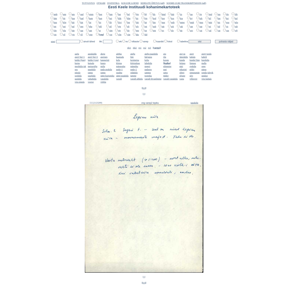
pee (81, 26)
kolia (147, 60)
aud (81, 14)
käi (73, 22)
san (90, 30)
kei (110, 18)
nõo (236, 22)
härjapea (148, 57)
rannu (102, 72)
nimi (53, 41)
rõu (64, 30)
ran (191, 26)
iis (181, 14)
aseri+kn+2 (93, 57)
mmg (182, 22)
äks (137, 34)
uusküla (78, 79)
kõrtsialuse (135, 63)
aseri (192, 54)
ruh (236, 26)
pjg (119, 26)
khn (128, 18)
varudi (119, 79)
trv (163, 30)
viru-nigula (79, 82)
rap (200, 26)
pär (163, 26)
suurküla (91, 75)
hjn (137, 14)
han (110, 14)
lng (128, 22)
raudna (119, 72)
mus (201, 22)
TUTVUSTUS (88, 3)
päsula (77, 72)
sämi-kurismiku (107, 75)
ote (55, 26)
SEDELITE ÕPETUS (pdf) (153, 3)
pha (90, 26)
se (100, 30)
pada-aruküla (106, 69)
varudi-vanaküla (170, 79)
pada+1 (119, 69)
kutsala (91, 63)
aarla (77, 54)
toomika (148, 75)
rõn (55, 30)
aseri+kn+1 (80, 57)
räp (73, 30)
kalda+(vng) (93, 60)
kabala (192, 57)
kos (172, 18)
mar (163, 22)
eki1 (129, 48)
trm (154, 30)
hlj (146, 14)
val (210, 30)
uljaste (182, 75)
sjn (119, 30)
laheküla (148, 63)
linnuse (193, 63)
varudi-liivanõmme (153, 79)
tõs (172, 30)
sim (110, 30)
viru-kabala (206, 79)
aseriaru (103, 57)
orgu (203, 66)
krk (200, 18)
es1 (139, 48)
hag (100, 14)
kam (91, 18)
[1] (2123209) (96, 103)
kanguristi (104, 60)
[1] (144, 94)
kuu (55, 22)
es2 (144, 48)
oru (76, 69)
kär (81, 22)
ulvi (191, 75)
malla (203, 63)
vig (55, 34)
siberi (181, 72)
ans (73, 14)
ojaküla (193, 66)
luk (137, 22)
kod (154, 18)
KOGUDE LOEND (130, 3)
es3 (149, 48)
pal (73, 26)
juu (219, 14)
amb (55, 14)
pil (110, 26)
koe (163, 18)
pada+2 (133, 69)
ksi (227, 18)
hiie (132, 57)
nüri (181, 66)
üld (146, 34)
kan (100, 18)
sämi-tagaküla (122, 75)
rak (181, 26)
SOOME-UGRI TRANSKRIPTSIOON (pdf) (186, 3)
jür (64, 18)
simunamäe (195, 72)
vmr (91, 34)
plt (128, 26)
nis (219, 22)
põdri (192, 69)
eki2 (135, 48)
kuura (102, 63)
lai (90, 22)
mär (210, 22)
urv (191, 30)
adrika (119, 54)
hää (172, 14)
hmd (163, 14)
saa (81, 30)
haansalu (120, 57)
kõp (64, 22)
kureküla (205, 60)
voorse (91, 82)
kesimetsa (134, 60)
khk (119, 18)
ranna (90, 72)
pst (146, 26)
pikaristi (183, 69)
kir (137, 18)
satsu (165, 72)
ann (64, 14)
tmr (137, 30)
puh (154, 26)
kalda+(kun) (80, 60)
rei (210, 26)
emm (91, 14)
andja (132, 54)
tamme (133, 75)
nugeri (147, 66)
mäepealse (120, 66)
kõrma (119, 63)
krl (210, 18)
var (219, 30)
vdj (236, 30)
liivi (120, 22)
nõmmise (167, 66)
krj (191, 18)
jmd (210, 14)
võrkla (103, 82)
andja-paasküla (151, 54)
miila (102, 66)
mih (172, 22)
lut (146, 22)
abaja (102, 54)
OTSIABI (101, 3)
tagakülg (194, 103)
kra (181, 18)
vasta (181, 79)
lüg (154, 22)
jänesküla (183, 57)
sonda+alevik (207, 72)
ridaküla (134, 72)
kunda (182, 60)
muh (192, 22)
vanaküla (104, 79)
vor (110, 34)
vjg (73, 34)
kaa (73, 18)
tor (146, 30)
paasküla (92, 69)
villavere (193, 79)
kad (81, 18)
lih (110, 22)
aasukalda (92, 54)
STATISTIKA (113, 3)
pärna (203, 69)
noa (227, 22)
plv (137, 26)
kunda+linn (195, 60)
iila (164, 57)
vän (128, 34)
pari (165, 69)
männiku (134, 66)
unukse (204, 75)
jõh (236, 14)
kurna (77, 63)
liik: (101, 41)
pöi (172, 26)
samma (148, 72)
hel (128, 14)
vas (227, 30)
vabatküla (92, 79)
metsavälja (92, 66)
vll (81, 34)
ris (227, 26)
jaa (191, 14)
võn (119, 34)
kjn (146, 18)
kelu (118, 60)
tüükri (166, 75)
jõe (227, 14)
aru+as (182, 54)
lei (100, 22)
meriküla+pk (80, 66)
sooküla (78, 75)
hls (154, 14)
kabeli (204, 57)
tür (181, 30)
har (119, 14)
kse (219, 18)
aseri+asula (206, 54)
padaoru (148, 69)
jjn (200, 14)
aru (164, 54)
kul (236, 18)
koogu (166, 60)
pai (64, 26)
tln (128, 30)
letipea (182, 63)
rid (219, 26)
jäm (55, 18)
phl (100, 26)
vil (64, 34)
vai (200, 30)
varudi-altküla (136, 79)
